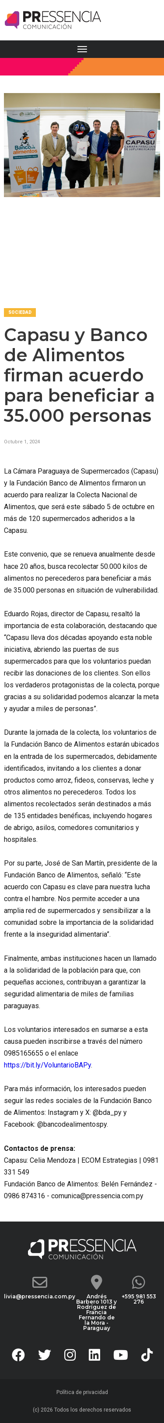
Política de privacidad (82, 1392)
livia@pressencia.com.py (39, 1296)
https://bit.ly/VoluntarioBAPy (47, 1065)
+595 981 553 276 (139, 1299)
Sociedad (19, 312)
